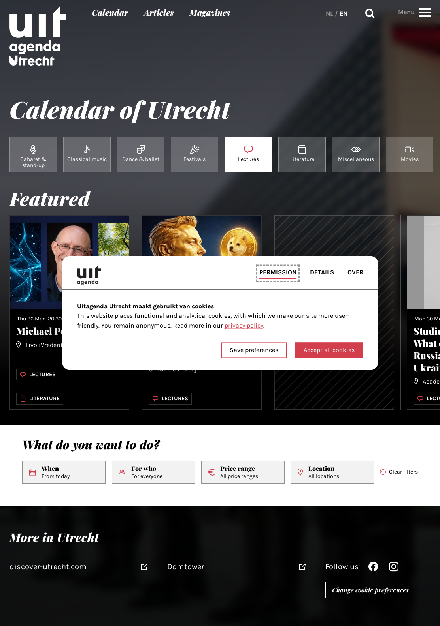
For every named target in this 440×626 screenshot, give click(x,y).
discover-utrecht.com (48, 566)
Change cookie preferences (370, 590)
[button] (424, 12)
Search (370, 14)
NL (329, 13)
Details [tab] (322, 272)
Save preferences (254, 350)
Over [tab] (355, 272)
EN (343, 13)
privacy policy (244, 325)
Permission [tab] (277, 272)
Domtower (185, 566)
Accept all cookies (329, 350)
